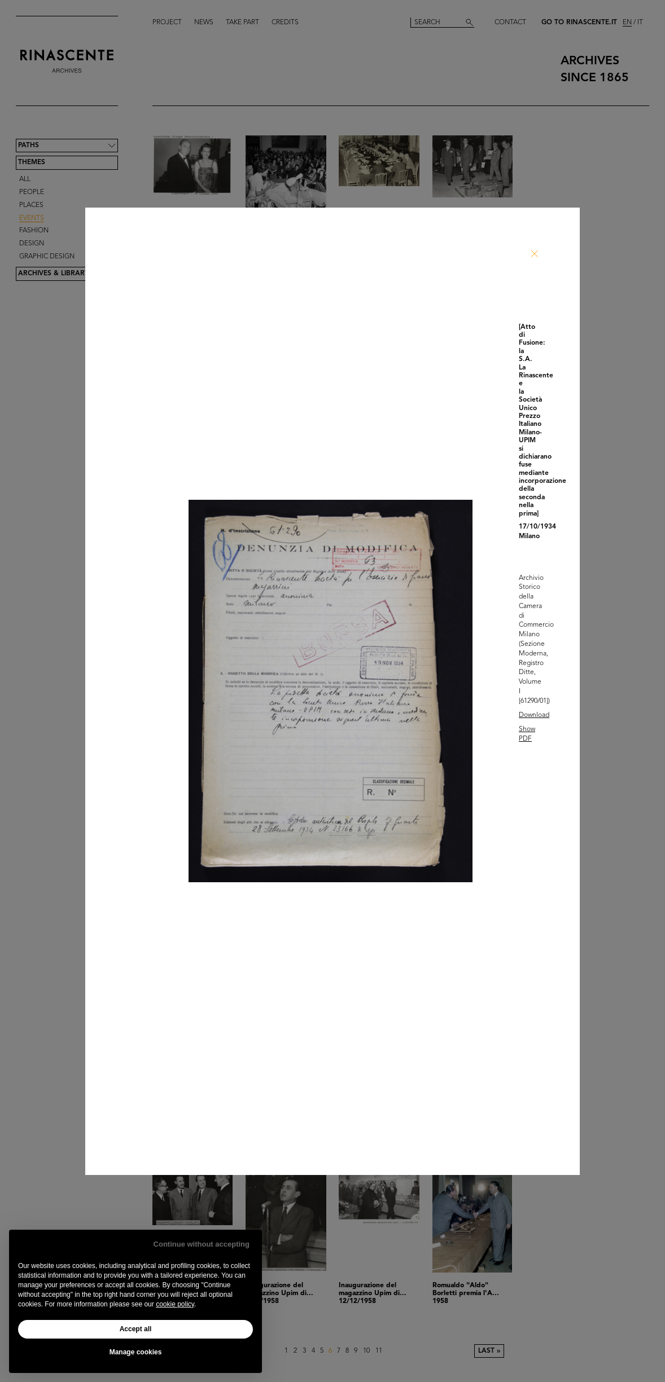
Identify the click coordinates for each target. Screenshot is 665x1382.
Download (534, 715)
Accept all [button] (136, 1329)
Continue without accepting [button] (202, 1244)
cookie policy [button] (175, 1304)
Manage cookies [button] (136, 1352)
